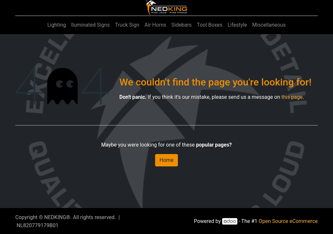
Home (166, 160)
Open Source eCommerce (288, 221)
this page (291, 97)
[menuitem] (56, 25)
